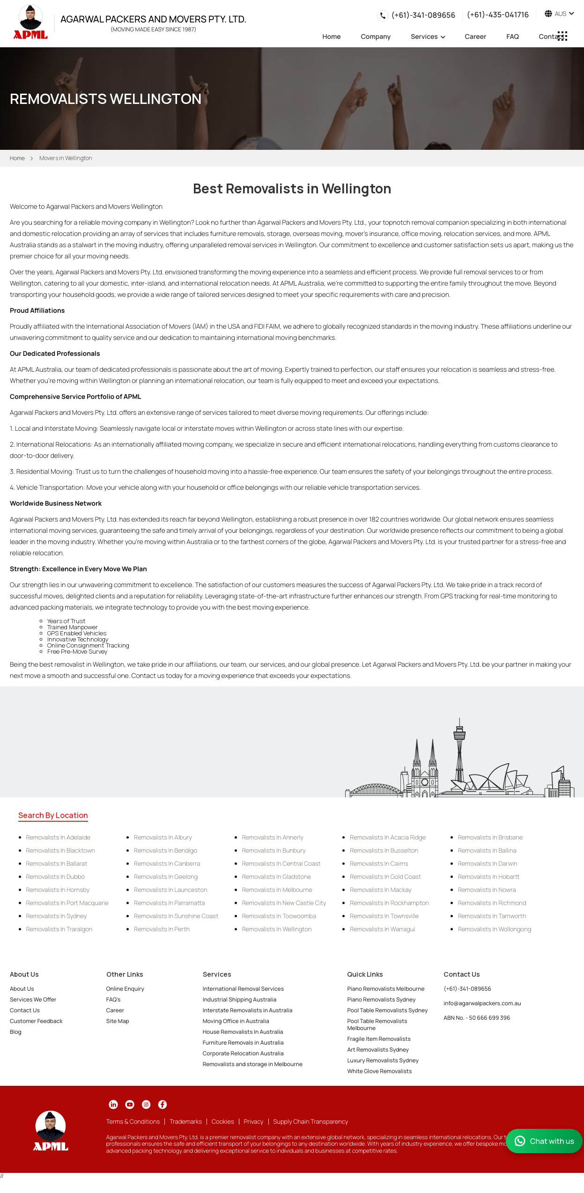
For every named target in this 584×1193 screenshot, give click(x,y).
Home (332, 37)
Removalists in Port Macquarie (67, 903)
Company (376, 37)
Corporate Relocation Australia (243, 1053)
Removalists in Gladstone (276, 876)
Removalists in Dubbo (55, 876)
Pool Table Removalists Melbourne (377, 1024)
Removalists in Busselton (384, 850)
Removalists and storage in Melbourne (253, 1064)
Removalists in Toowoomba (279, 916)
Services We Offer (33, 999)
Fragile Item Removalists (378, 1039)
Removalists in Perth (162, 929)
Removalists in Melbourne (277, 889)
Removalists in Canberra (167, 863)
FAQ (512, 37)
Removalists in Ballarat (57, 863)
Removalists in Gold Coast (385, 876)
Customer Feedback (36, 1021)
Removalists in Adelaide (58, 837)
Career (476, 37)
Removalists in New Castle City (284, 903)
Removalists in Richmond (492, 903)
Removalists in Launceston (170, 889)
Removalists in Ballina (487, 850)
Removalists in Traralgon (59, 929)
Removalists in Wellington (277, 929)
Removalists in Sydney (56, 916)
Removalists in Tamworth (492, 916)
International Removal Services (243, 989)
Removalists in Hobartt (488, 876)
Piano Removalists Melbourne (385, 989)
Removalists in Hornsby (58, 889)
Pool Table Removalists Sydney (387, 1010)
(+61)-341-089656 (423, 15)
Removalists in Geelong (166, 876)
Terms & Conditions (133, 1121)
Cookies (223, 1121)
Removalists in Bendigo (165, 850)
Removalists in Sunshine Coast (176, 916)
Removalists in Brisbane (490, 837)
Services (428, 37)
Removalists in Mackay (380, 889)
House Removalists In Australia (243, 1032)
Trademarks (186, 1121)
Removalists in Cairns (379, 863)
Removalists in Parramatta (169, 903)
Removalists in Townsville (384, 916)
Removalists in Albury (163, 837)
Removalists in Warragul (382, 929)
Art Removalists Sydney (378, 1049)
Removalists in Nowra (487, 889)
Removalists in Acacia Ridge (388, 837)
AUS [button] (559, 13)
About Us (22, 989)
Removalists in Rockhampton (389, 903)
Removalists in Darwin (487, 863)
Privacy (254, 1121)
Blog (16, 1032)
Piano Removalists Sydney (381, 999)
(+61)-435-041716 (497, 13)
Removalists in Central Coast (281, 863)
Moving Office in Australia (236, 1021)
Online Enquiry (125, 989)
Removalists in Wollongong (494, 929)
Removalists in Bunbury (274, 850)
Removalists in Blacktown (60, 850)
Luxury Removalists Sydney (382, 1060)
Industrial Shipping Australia (240, 999)
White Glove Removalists (379, 1071)
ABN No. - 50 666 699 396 (477, 1018)
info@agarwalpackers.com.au (482, 1003)
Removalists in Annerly (272, 837)
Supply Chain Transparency (311, 1121)
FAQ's (113, 999)
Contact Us (25, 1010)
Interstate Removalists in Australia (248, 1010)
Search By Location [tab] (53, 815)
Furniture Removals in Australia (243, 1042)
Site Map (117, 1021)
